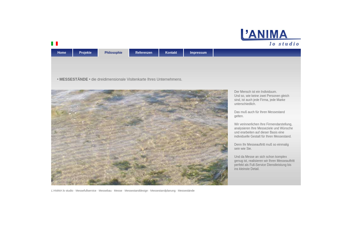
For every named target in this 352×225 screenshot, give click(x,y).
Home (61, 52)
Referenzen (143, 52)
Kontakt (171, 52)
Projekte (85, 52)
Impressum (198, 52)
